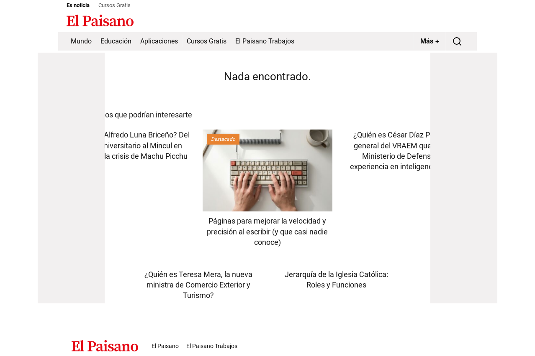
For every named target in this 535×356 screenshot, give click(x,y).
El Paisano (165, 346)
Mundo (81, 41)
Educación (115, 41)
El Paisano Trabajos (264, 41)
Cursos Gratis (114, 5)
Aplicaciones (159, 41)
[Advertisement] (71, 178)
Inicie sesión (451, 21)
